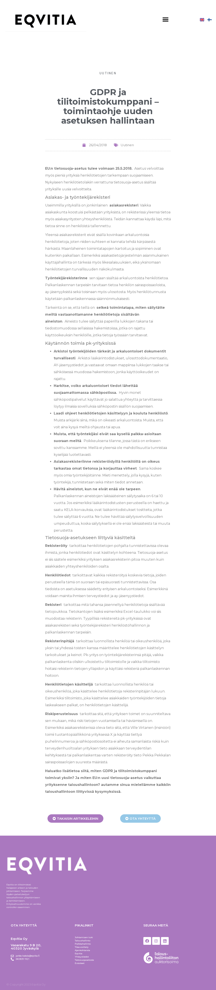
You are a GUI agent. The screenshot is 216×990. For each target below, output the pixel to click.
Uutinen (108, 73)
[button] (165, 20)
